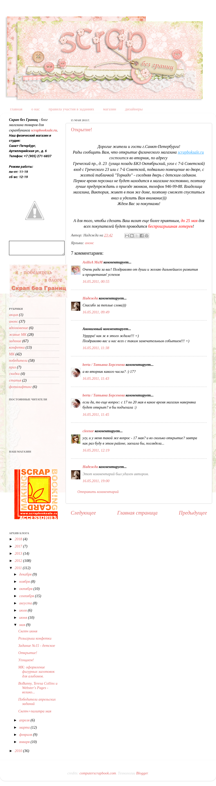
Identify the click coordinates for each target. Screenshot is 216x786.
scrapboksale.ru (191, 152)
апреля (25, 720)
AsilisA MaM (93, 262)
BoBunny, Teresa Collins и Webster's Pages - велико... (37, 687)
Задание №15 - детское (36, 645)
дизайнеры (134, 109)
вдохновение (18, 328)
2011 (19, 568)
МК (12, 354)
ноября (25, 581)
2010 (19, 751)
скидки (14, 374)
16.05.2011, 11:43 (96, 378)
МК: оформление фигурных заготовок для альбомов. (36, 671)
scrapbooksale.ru (44, 130)
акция (13, 315)
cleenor (88, 431)
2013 (19, 553)
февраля (26, 734)
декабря (26, 574)
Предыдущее (193, 513)
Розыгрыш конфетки (34, 638)
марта (25, 727)
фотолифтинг (20, 387)
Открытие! (81, 129)
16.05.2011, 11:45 (96, 414)
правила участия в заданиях (71, 109)
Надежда (90, 298)
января (25, 742)
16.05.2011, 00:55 (96, 281)
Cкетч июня (27, 631)
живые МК (17, 334)
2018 (19, 539)
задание (15, 341)
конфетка (17, 347)
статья (15, 380)
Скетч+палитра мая (34, 711)
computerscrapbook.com (97, 773)
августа (26, 603)
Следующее (83, 513)
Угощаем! (26, 660)
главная (16, 109)
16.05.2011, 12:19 (96, 450)
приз (12, 367)
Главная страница (137, 513)
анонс (89, 243)
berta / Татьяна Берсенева (104, 365)
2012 (19, 561)
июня (23, 617)
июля (23, 610)
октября (26, 589)
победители (18, 360)
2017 (19, 546)
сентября (27, 596)
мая (22, 625)
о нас (35, 109)
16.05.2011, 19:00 (96, 481)
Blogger (142, 773)
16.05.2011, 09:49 (96, 312)
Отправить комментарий (98, 492)
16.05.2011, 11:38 (96, 348)
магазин (109, 109)
